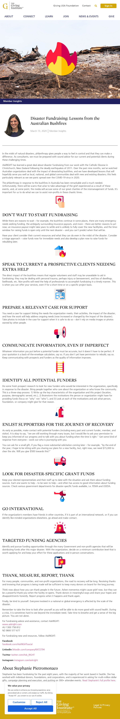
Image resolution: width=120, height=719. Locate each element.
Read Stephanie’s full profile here (98, 680)
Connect (29, 16)
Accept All (30, 708)
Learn (49, 16)
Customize (19, 702)
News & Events (89, 16)
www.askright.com (12, 624)
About (9, 16)
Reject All (41, 702)
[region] (30, 698)
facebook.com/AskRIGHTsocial (17, 644)
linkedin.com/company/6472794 (28, 649)
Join (66, 16)
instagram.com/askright (26, 660)
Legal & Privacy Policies (102, 706)
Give (112, 16)
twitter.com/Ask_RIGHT (23, 654)
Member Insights (12, 101)
